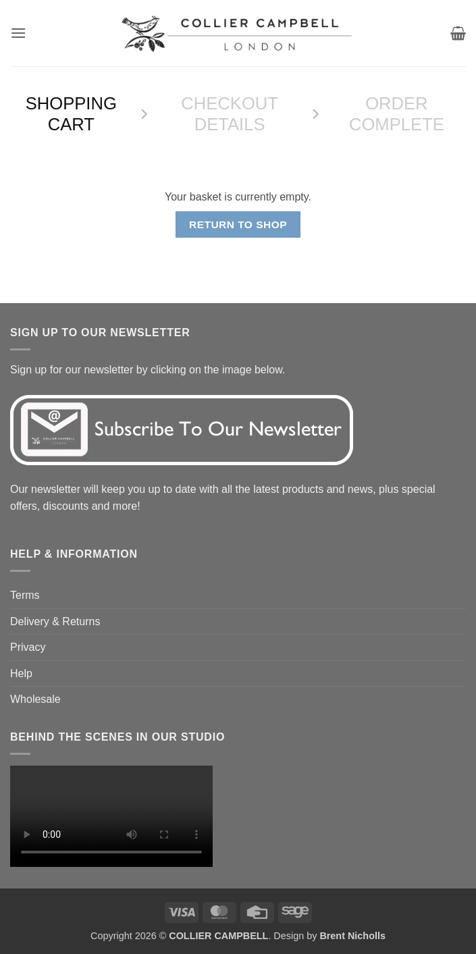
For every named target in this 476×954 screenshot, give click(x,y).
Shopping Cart (71, 114)
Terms (25, 595)
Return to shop (238, 224)
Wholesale (35, 699)
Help (21, 673)
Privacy (27, 647)
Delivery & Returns (55, 621)
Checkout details (229, 114)
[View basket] (458, 33)
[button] (18, 32)
